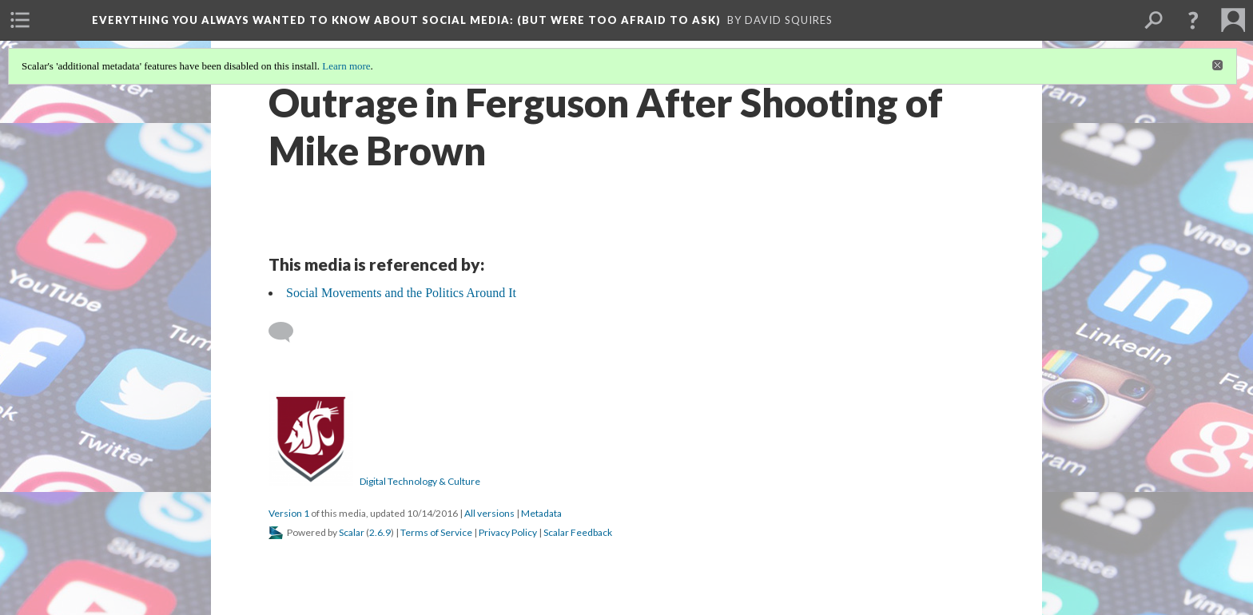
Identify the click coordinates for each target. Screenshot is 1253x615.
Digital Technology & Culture (420, 481)
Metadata (541, 513)
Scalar (351, 532)
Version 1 (288, 513)
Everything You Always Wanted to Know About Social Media (406, 20)
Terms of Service (436, 532)
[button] (1193, 20)
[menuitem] (20, 20)
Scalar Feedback (577, 532)
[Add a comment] (288, 332)
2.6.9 (380, 532)
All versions (489, 513)
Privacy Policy (508, 532)
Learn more (346, 66)
